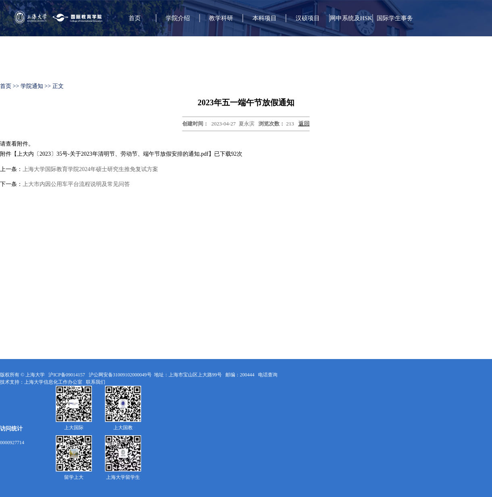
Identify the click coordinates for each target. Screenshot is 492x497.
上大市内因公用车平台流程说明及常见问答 (76, 184)
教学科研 (221, 18)
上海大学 (34, 375)
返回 (304, 124)
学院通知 (32, 86)
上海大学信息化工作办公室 (55, 382)
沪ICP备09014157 (67, 375)
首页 (135, 18)
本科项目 (264, 18)
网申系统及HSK (351, 18)
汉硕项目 (308, 18)
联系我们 (96, 382)
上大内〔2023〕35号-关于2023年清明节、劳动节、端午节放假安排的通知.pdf (112, 154)
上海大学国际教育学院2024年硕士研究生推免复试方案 (90, 169)
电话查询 (268, 375)
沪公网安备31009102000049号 (120, 375)
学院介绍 (178, 18)
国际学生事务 (395, 18)
